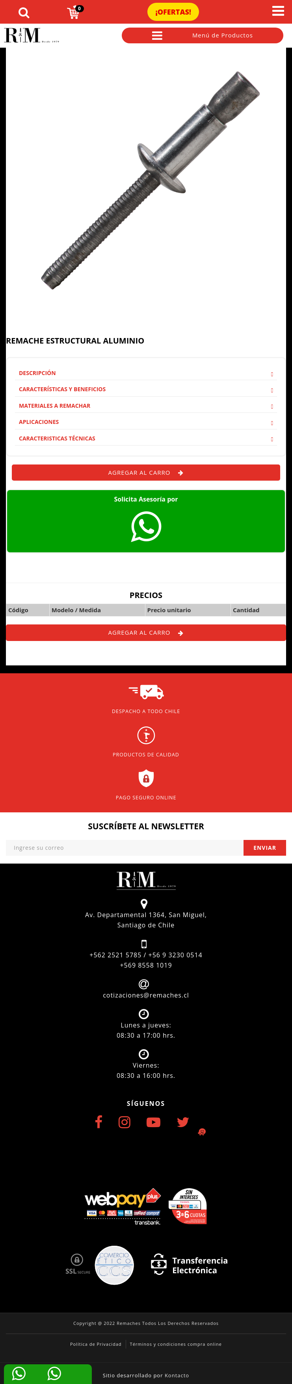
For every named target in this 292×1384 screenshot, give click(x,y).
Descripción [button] (146, 373)
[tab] (146, 373)
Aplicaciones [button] (146, 422)
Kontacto (177, 1375)
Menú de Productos (202, 35)
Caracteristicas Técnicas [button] (146, 438)
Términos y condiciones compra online (176, 1344)
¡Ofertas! (173, 12)
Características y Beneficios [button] (146, 389)
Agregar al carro (146, 472)
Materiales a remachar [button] (146, 406)
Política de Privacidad (96, 1344)
